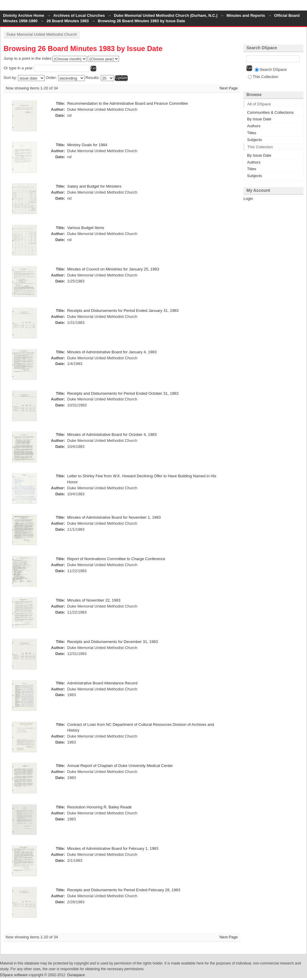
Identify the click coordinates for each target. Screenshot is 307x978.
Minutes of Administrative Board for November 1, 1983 (114, 517)
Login (302, 7)
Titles (251, 133)
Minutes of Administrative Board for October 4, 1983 (111, 434)
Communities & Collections (270, 112)
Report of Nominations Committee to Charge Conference (116, 559)
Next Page (228, 88)
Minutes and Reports (245, 15)
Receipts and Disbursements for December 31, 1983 (112, 641)
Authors (254, 126)
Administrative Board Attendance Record (102, 683)
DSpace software (14, 975)
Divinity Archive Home (23, 15)
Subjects (254, 139)
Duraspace (76, 975)
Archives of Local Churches (79, 15)
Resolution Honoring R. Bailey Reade (99, 807)
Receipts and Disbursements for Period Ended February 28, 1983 (123, 890)
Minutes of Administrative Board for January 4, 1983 (111, 352)
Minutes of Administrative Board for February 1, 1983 (112, 848)
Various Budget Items (85, 227)
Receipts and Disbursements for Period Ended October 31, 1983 (122, 393)
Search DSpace (271, 69)
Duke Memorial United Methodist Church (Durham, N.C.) (165, 15)
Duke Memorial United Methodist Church (42, 34)
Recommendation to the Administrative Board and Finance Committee (127, 103)
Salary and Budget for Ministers (94, 186)
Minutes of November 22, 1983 (94, 600)
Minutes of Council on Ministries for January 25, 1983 (113, 269)
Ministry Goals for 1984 (87, 145)
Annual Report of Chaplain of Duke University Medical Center (120, 765)
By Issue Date (259, 119)
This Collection (263, 76)
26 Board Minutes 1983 (67, 21)
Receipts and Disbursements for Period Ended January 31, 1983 (122, 310)
